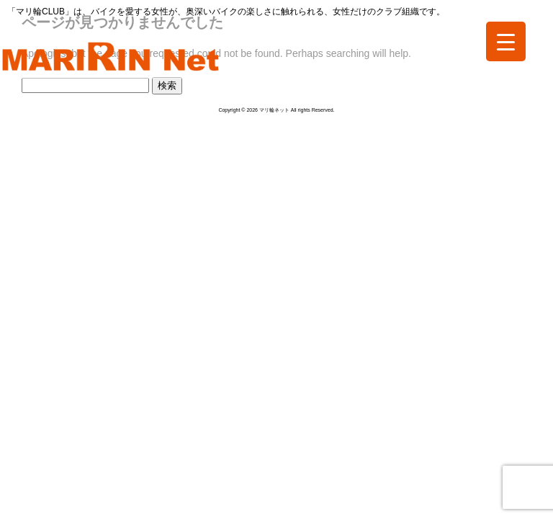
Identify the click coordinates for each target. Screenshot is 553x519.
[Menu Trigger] (506, 41)
